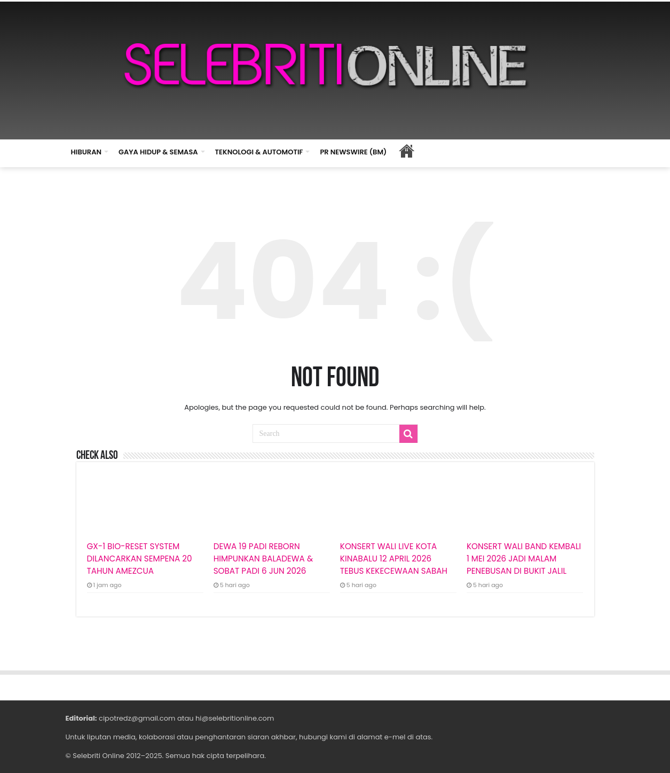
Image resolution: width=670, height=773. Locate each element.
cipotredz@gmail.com (137, 718)
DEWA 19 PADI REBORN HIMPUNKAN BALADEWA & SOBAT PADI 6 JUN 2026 (263, 558)
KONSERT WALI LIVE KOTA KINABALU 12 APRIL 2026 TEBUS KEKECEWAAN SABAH (393, 558)
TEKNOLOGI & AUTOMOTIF (259, 152)
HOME (406, 150)
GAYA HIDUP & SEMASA (158, 152)
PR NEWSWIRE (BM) (353, 152)
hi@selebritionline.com (234, 718)
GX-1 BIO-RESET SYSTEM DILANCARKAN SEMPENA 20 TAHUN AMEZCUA (139, 558)
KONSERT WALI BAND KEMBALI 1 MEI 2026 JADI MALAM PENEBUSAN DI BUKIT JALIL (524, 558)
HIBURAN (86, 152)
